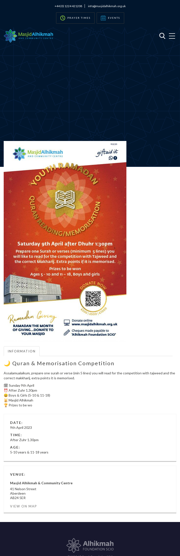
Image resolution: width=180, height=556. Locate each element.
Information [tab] (22, 351)
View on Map (23, 506)
